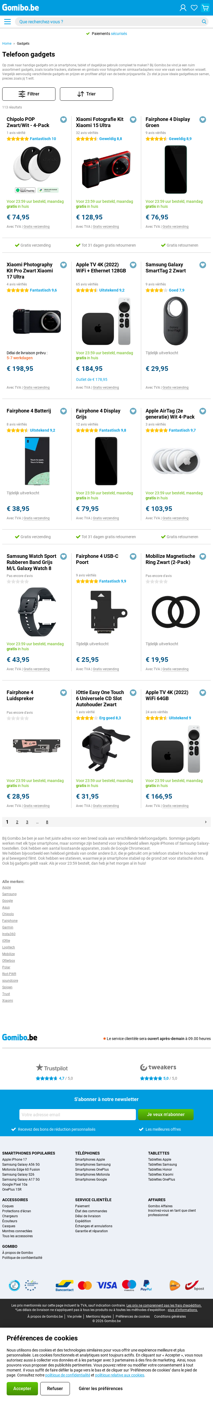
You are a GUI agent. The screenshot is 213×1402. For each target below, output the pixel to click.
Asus (6, 907)
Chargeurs (10, 1216)
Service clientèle (93, 1200)
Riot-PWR (9, 974)
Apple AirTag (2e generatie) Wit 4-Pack (170, 414)
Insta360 (9, 934)
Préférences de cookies (133, 1317)
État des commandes (91, 1211)
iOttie (6, 941)
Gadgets (23, 43)
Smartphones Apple (90, 1159)
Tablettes (158, 1153)
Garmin (7, 927)
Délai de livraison (88, 1216)
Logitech (8, 947)
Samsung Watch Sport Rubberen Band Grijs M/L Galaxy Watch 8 (31, 562)
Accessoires (15, 1200)
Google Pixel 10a (14, 1184)
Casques (8, 1226)
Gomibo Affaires (160, 1206)
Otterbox (8, 961)
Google (7, 901)
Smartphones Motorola (92, 1174)
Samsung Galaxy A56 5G (21, 1164)
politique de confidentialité (67, 1375)
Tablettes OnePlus (161, 1179)
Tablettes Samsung (162, 1164)
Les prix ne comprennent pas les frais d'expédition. (164, 1305)
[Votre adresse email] (77, 1114)
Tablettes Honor (160, 1169)
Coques (8, 1206)
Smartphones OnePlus (92, 1169)
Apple (6, 887)
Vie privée (74, 1317)
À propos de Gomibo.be (45, 1317)
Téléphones (87, 1153)
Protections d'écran (16, 1211)
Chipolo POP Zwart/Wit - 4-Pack (28, 122)
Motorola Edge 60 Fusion (21, 1169)
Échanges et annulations (93, 1226)
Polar (6, 967)
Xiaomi (7, 1001)
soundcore (10, 981)
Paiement (82, 1206)
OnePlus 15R (11, 1189)
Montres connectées (17, 1231)
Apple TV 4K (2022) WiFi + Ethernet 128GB (101, 268)
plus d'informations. (183, 1310)
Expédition (83, 1221)
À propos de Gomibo (17, 1253)
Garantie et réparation (91, 1231)
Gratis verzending (37, 227)
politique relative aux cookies (119, 1375)
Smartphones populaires (28, 1153)
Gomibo (9, 1246)
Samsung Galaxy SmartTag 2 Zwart (166, 268)
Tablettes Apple (159, 1159)
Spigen (7, 987)
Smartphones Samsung (93, 1164)
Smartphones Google (91, 1179)
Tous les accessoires (17, 1236)
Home (6, 43)
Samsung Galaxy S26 (18, 1174)
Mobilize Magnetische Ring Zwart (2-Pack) (170, 559)
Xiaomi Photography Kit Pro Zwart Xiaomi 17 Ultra (30, 271)
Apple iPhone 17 (14, 1159)
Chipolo (8, 914)
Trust (6, 994)
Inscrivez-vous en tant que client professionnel (172, 1213)
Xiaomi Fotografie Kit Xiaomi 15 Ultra (99, 122)
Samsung (9, 894)
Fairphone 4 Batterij (29, 411)
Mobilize (8, 954)
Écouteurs (9, 1221)
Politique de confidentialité (22, 1258)
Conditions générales (170, 1317)
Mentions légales (98, 1317)
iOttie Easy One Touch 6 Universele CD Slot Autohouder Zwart (100, 698)
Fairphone (9, 921)
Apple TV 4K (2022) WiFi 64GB (167, 695)
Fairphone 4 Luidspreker (20, 695)
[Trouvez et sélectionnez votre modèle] (112, 21)
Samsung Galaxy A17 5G (21, 1179)
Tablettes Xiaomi (160, 1174)
